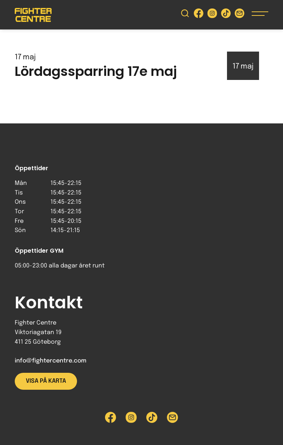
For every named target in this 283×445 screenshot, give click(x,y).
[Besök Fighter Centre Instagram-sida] (212, 14)
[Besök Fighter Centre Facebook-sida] (198, 14)
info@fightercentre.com (50, 361)
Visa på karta (46, 381)
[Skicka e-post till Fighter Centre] (239, 14)
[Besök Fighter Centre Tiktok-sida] (226, 14)
